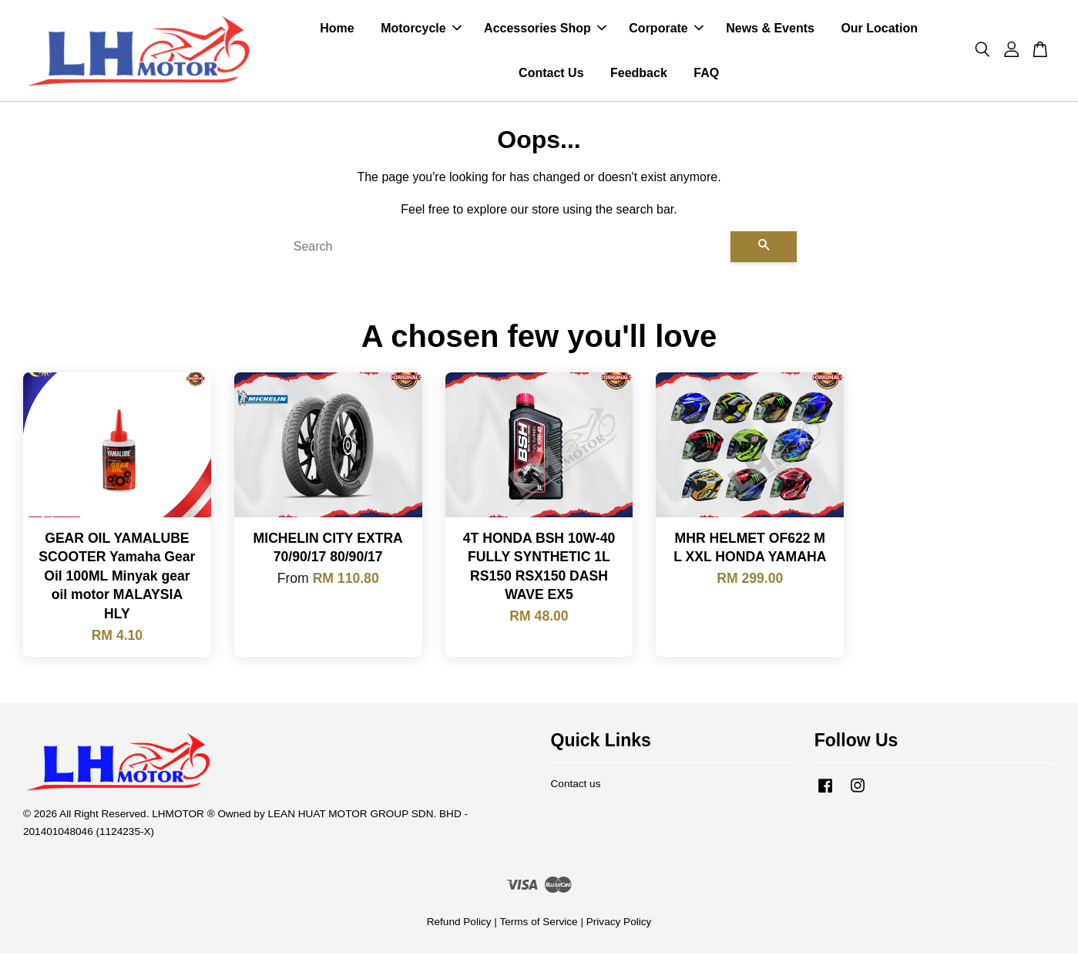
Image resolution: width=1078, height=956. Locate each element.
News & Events (770, 29)
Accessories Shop (545, 29)
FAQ (706, 73)
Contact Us (551, 73)
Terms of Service (538, 924)
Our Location (879, 29)
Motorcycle (421, 29)
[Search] (506, 249)
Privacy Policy (619, 924)
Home (337, 29)
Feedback (638, 73)
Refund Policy (459, 924)
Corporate (666, 29)
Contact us (576, 786)
